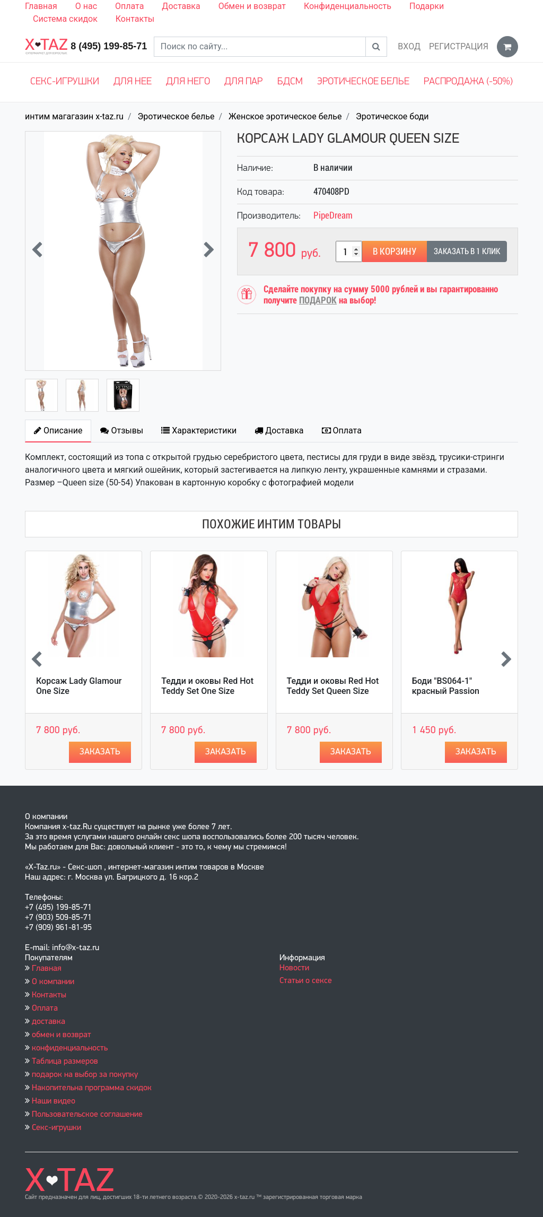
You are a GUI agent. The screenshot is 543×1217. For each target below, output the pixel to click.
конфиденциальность (70, 1048)
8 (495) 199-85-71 (109, 46)
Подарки (426, 6)
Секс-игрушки (64, 82)
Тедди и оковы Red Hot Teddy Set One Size (207, 686)
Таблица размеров (65, 1061)
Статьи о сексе (305, 981)
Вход (409, 46)
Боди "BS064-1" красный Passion (445, 686)
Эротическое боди (392, 116)
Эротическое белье (363, 82)
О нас (86, 6)
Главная (41, 6)
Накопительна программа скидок (92, 1088)
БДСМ (290, 82)
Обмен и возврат (252, 6)
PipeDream (333, 215)
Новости (294, 968)
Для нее (132, 82)
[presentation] (37, 251)
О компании (53, 982)
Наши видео (53, 1101)
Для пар (243, 82)
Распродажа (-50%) (468, 82)
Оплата (129, 6)
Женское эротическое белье (285, 116)
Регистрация (458, 46)
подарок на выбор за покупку (85, 1075)
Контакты (135, 19)
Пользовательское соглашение (87, 1114)
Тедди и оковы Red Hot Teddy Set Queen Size (333, 686)
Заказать (100, 752)
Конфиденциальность (347, 6)
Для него (188, 82)
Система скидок (65, 19)
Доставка (181, 6)
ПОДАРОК (318, 300)
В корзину (394, 251)
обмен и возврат (61, 1035)
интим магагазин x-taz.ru (74, 116)
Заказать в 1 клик (467, 251)
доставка (48, 1022)
